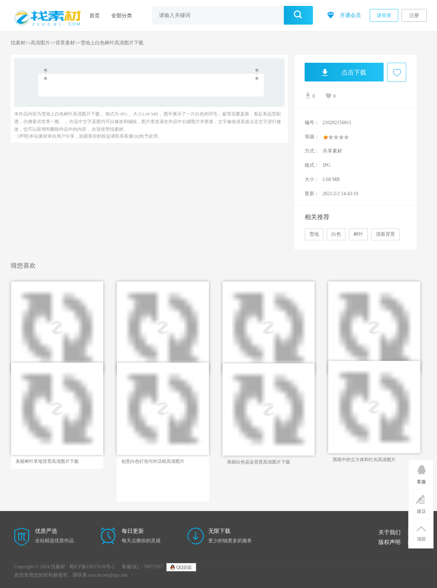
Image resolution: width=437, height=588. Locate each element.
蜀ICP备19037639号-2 (91, 566)
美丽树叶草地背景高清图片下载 (47, 461)
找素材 (18, 42)
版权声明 (389, 542)
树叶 (358, 234)
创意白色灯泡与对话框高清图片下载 (152, 461)
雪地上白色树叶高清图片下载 (111, 42)
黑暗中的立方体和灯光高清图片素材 (364, 459)
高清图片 (40, 42)
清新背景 (385, 234)
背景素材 (65, 42)
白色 (336, 234)
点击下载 (335, 72)
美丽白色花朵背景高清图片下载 (258, 462)
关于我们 (389, 532)
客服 (421, 472)
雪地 (314, 234)
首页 (94, 15)
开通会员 (343, 14)
